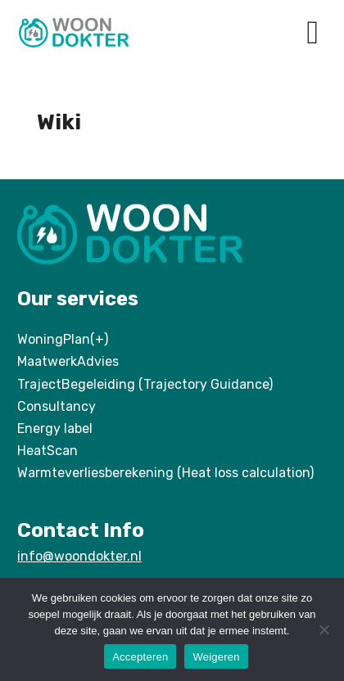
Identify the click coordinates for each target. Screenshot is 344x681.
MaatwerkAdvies (68, 361)
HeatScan (47, 450)
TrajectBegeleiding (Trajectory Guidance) (145, 384)
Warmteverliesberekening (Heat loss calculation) (165, 472)
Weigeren (215, 657)
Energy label (55, 428)
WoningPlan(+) (62, 339)
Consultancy (56, 406)
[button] (312, 32)
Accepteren (140, 657)
